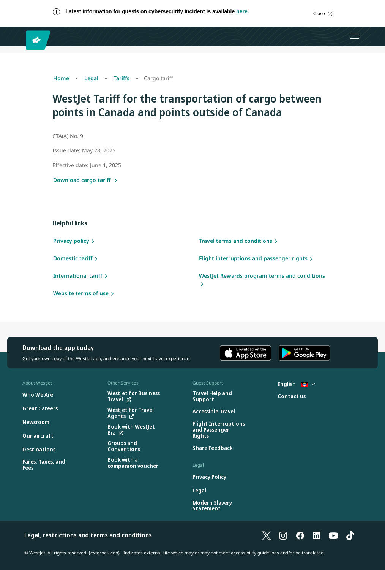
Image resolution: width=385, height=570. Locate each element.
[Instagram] (283, 535)
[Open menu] (354, 36)
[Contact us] (292, 396)
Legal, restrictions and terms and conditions (88, 535)
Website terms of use (81, 293)
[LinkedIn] (316, 535)
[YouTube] (333, 535)
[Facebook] (300, 535)
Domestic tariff (72, 258)
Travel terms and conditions (235, 240)
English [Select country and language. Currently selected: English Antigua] (296, 384)
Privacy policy (71, 240)
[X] (266, 535)
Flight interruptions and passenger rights (253, 258)
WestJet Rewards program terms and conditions (262, 275)
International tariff (77, 275)
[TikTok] (350, 535)
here (242, 11)
